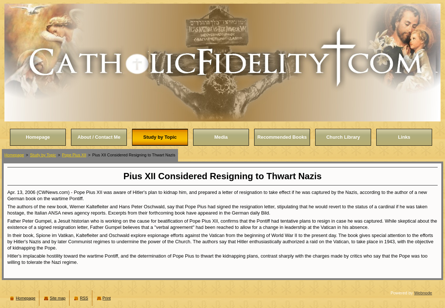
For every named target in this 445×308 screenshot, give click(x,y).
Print (107, 298)
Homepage (14, 155)
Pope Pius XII (74, 155)
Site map (57, 298)
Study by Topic (43, 155)
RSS (84, 298)
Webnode (423, 293)
